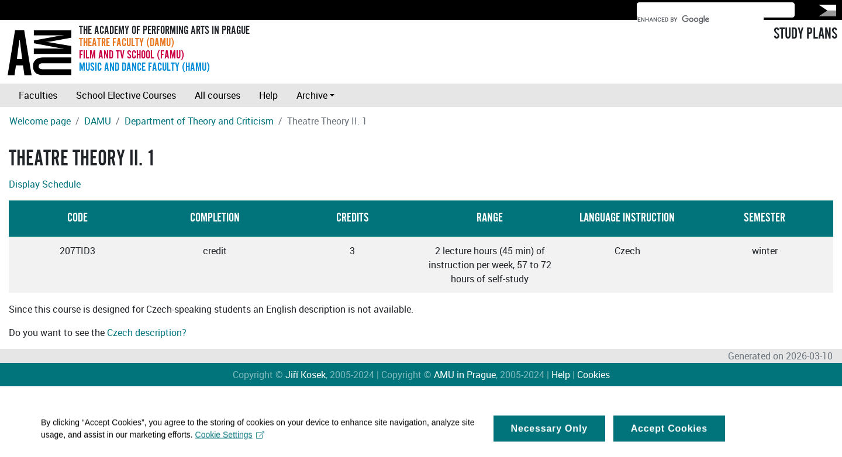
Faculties (38, 95)
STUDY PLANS (805, 34)
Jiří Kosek (305, 374)
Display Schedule (45, 184)
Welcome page (40, 121)
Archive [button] (311, 95)
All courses (217, 95)
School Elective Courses (126, 95)
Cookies (593, 374)
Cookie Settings (230, 437)
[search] (700, 19)
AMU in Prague (465, 374)
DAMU (97, 121)
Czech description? (147, 332)
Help (268, 95)
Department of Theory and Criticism (199, 121)
